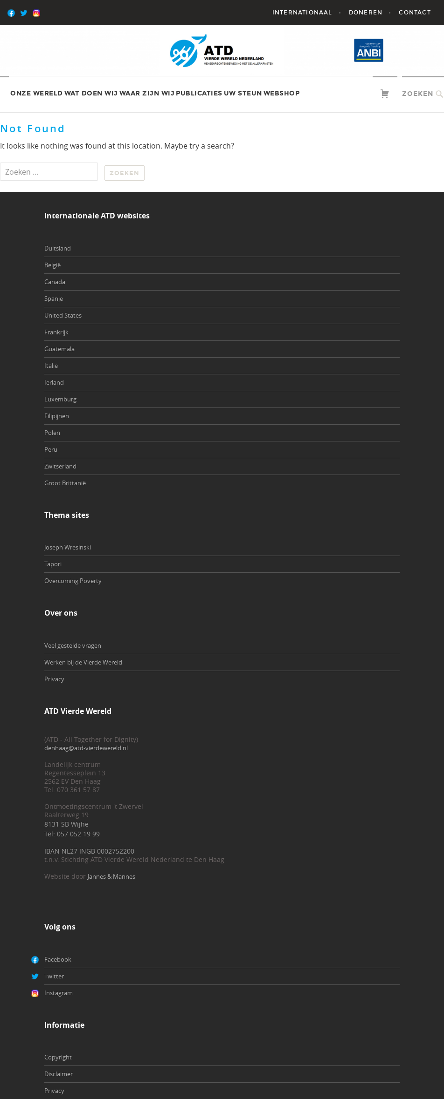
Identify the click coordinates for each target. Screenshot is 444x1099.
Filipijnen (56, 416)
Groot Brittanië (65, 483)
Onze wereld (36, 93)
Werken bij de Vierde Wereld (83, 662)
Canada (54, 282)
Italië (51, 365)
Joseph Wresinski (67, 547)
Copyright (58, 1057)
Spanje (53, 298)
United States (63, 315)
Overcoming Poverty (73, 581)
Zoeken (417, 94)
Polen (52, 432)
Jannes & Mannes (111, 876)
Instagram (58, 993)
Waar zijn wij (147, 93)
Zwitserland (60, 466)
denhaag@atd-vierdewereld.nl (86, 748)
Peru (50, 449)
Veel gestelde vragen (72, 645)
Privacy (54, 679)
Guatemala (59, 349)
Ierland (54, 382)
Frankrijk (56, 332)
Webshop (282, 93)
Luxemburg (60, 399)
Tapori (53, 564)
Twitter (54, 976)
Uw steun (243, 93)
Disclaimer (58, 1074)
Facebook (57, 959)
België (52, 265)
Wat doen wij (91, 93)
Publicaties (199, 93)
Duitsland (57, 248)
